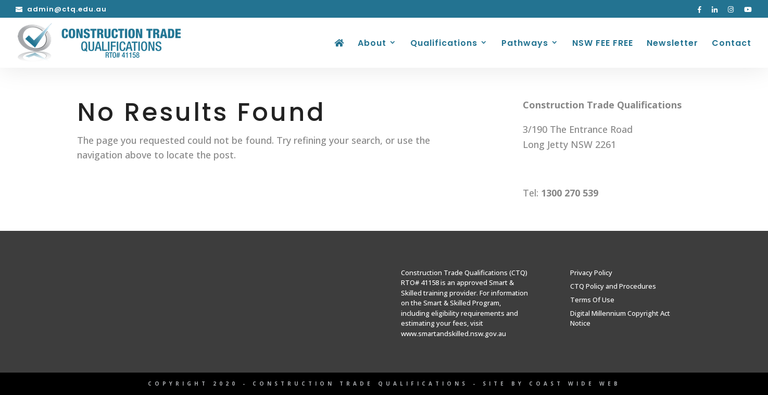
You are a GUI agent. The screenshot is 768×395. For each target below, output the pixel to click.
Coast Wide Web (575, 383)
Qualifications (443, 44)
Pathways (524, 44)
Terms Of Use (592, 299)
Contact (731, 44)
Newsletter (672, 44)
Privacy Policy (591, 272)
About (372, 44)
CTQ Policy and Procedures (613, 286)
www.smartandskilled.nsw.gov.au (453, 333)
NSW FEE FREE (602, 44)
